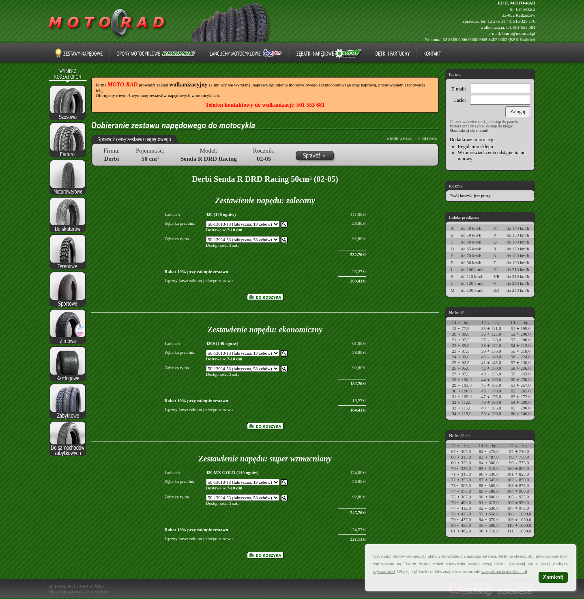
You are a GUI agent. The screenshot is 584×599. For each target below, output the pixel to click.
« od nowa (427, 138)
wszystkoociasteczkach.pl (504, 571)
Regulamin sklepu (475, 146)
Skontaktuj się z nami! (469, 130)
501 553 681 (524, 27)
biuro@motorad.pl (518, 33)
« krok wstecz (399, 138)
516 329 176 (524, 21)
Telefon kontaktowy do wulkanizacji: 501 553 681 (264, 105)
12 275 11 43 (499, 21)
